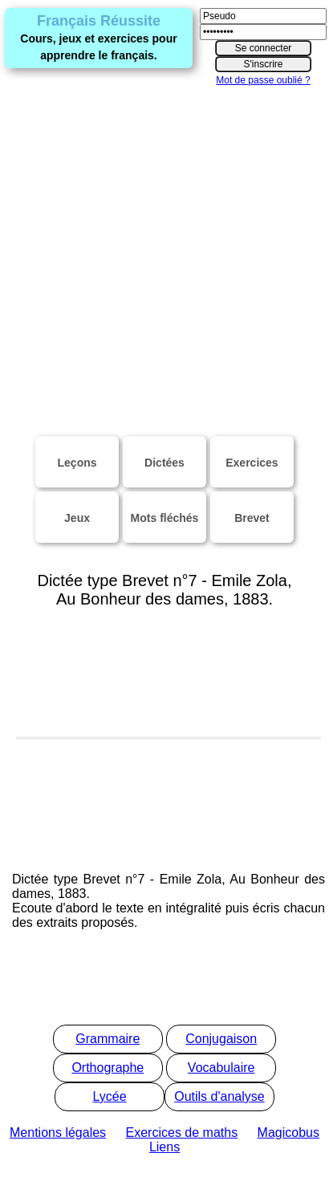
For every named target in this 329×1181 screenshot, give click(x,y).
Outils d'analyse (219, 1096)
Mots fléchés (165, 518)
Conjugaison (221, 1039)
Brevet (252, 518)
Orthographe (107, 1067)
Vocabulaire (221, 1067)
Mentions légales (58, 1132)
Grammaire (107, 1039)
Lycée (110, 1096)
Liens (164, 1147)
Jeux (77, 518)
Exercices (251, 462)
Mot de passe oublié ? (263, 80)
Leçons (77, 462)
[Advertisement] (150, 251)
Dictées (164, 462)
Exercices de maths (182, 1132)
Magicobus (288, 1132)
